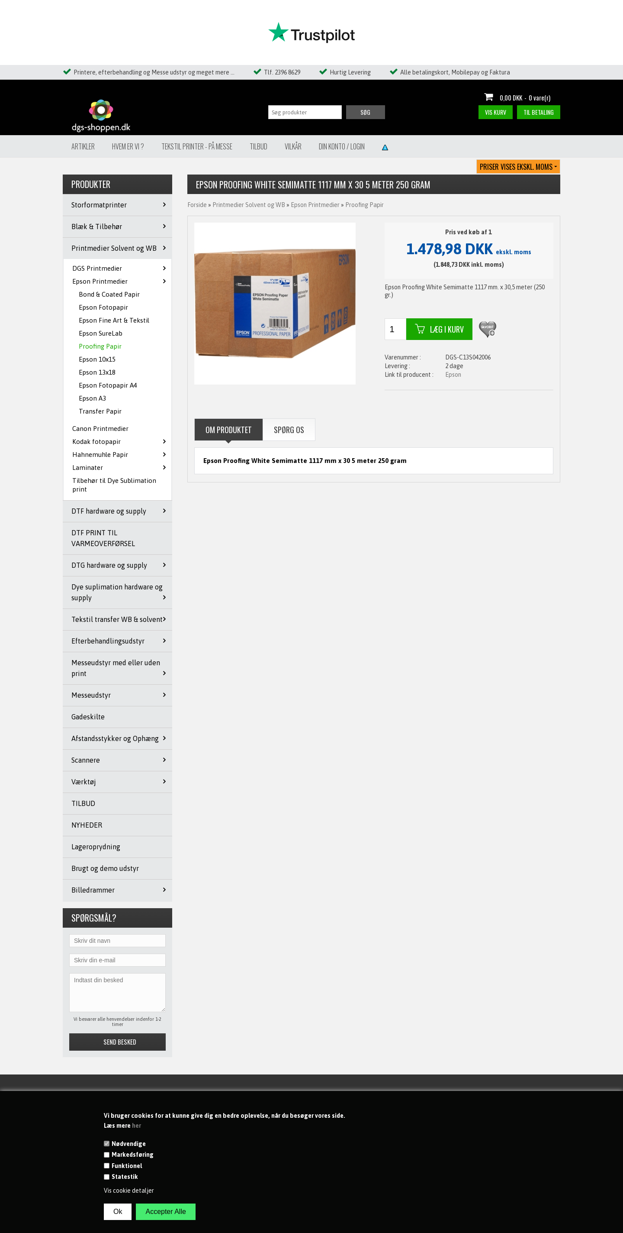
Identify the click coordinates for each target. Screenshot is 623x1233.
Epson (453, 374)
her (136, 1125)
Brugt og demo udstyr (105, 868)
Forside (197, 204)
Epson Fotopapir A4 (108, 385)
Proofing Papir (100, 346)
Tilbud (258, 146)
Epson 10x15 (97, 359)
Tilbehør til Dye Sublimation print (114, 485)
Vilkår (293, 146)
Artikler (83, 146)
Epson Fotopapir (103, 307)
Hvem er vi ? (128, 146)
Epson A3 (92, 398)
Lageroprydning (95, 847)
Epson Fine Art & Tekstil (114, 320)
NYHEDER (86, 825)
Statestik (125, 1176)
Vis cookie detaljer (129, 1190)
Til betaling (538, 112)
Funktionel (127, 1165)
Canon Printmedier (100, 428)
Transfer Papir (100, 411)
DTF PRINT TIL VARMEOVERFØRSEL (103, 538)
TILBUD (83, 803)
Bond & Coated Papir (109, 294)
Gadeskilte (88, 717)
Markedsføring (133, 1154)
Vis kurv (495, 112)
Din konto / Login (342, 146)
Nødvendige (129, 1143)
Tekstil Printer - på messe (196, 146)
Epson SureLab (100, 333)
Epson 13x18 (97, 372)
